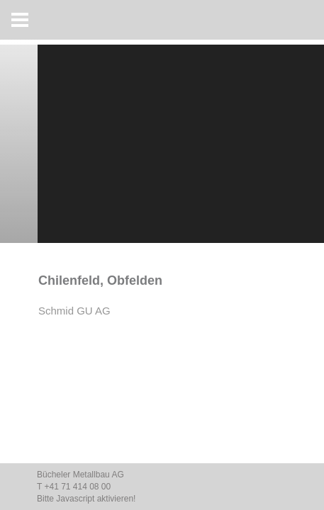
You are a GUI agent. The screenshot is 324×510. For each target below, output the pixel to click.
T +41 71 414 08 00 (74, 487)
